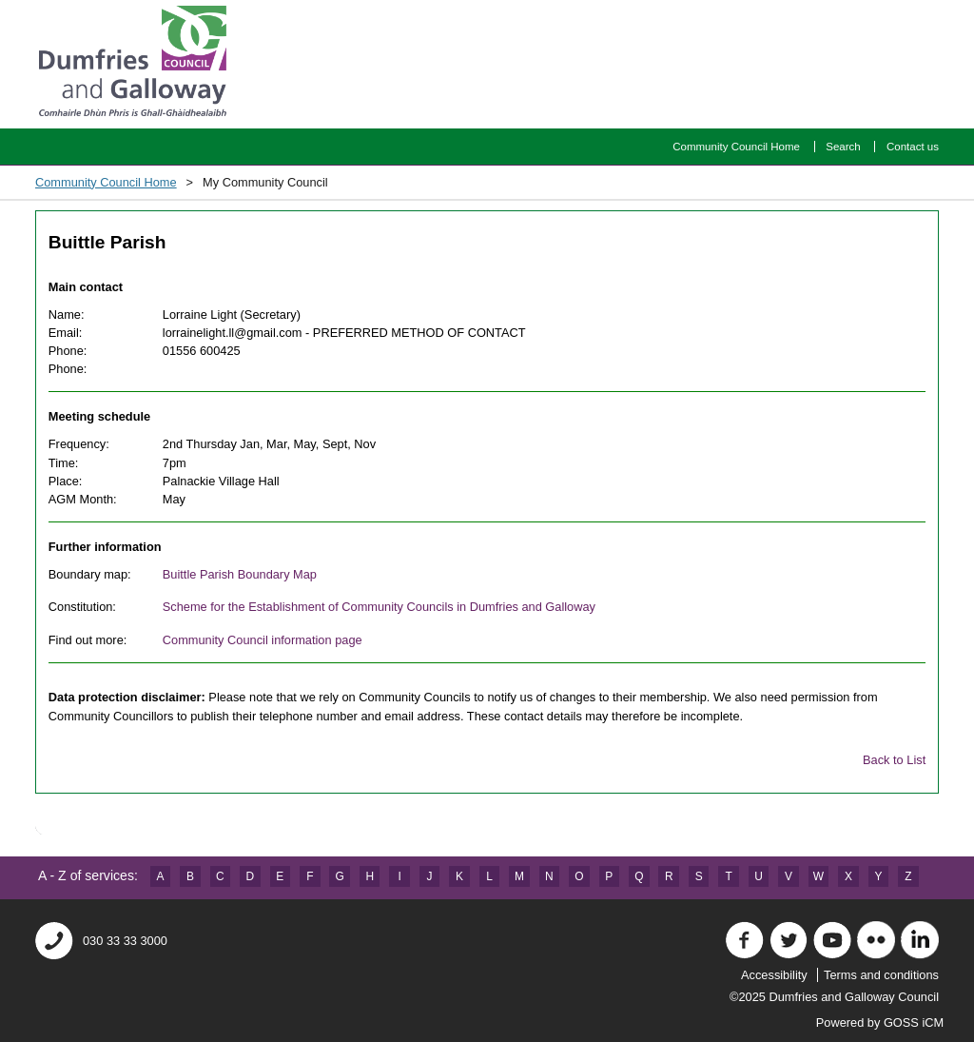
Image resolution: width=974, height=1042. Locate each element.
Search (843, 146)
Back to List (894, 760)
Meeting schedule (99, 416)
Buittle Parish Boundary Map (240, 574)
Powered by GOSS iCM (889, 1022)
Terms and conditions (881, 975)
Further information (105, 547)
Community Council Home (736, 146)
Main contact (86, 287)
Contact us (912, 146)
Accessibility (774, 975)
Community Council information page (262, 640)
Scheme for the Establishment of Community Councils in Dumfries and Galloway (379, 607)
